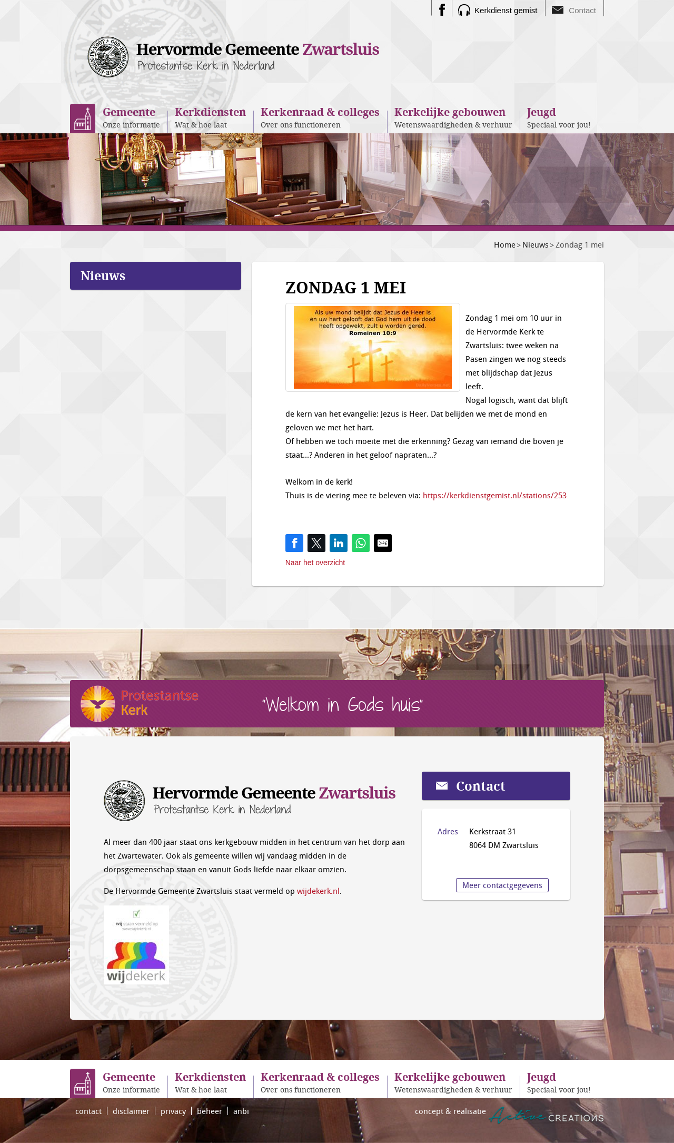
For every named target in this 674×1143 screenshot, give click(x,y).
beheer (209, 1111)
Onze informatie (131, 117)
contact (88, 1111)
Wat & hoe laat (210, 117)
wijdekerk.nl (318, 890)
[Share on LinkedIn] (339, 543)
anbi (241, 1111)
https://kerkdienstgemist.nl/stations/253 (495, 495)
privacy (173, 1111)
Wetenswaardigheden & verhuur (453, 117)
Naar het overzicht (315, 562)
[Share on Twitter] (316, 543)
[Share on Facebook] (294, 543)
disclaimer (131, 1111)
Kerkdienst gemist (505, 10)
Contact (582, 10)
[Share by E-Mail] (383, 543)
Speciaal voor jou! (559, 117)
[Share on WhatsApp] (361, 543)
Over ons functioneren (320, 117)
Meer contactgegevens (502, 885)
